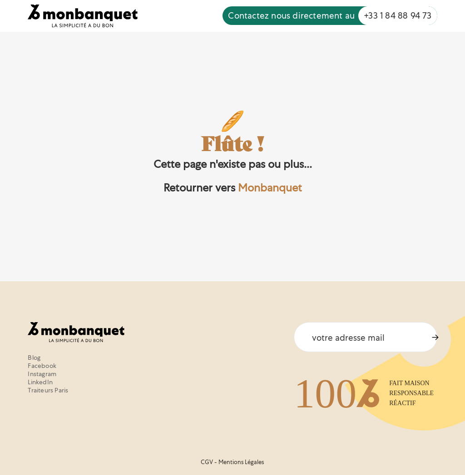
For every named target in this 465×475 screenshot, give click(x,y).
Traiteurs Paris (48, 390)
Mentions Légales (241, 462)
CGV (207, 462)
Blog (34, 357)
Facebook (42, 366)
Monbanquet (270, 188)
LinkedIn (40, 382)
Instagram (42, 374)
